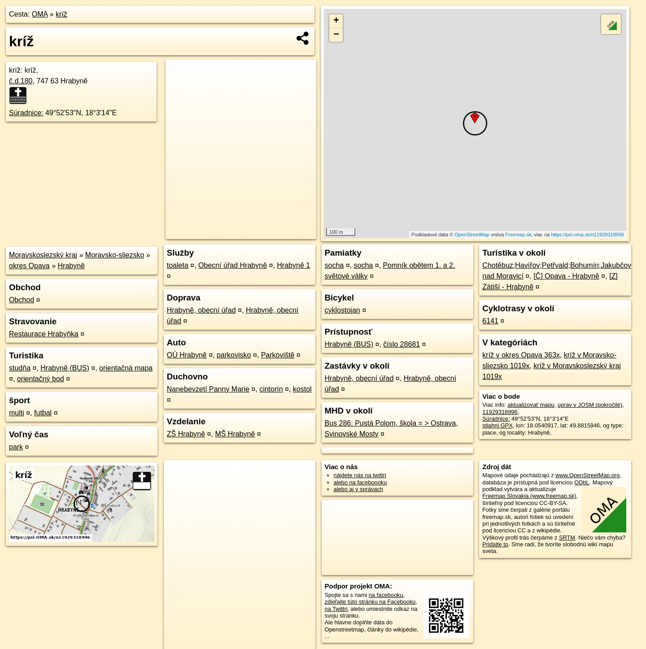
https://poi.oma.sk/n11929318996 (587, 234)
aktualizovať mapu (530, 404)
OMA (40, 14)
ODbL (581, 482)
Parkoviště (278, 355)
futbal (43, 413)
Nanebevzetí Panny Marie (208, 389)
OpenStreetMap (471, 234)
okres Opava (29, 266)
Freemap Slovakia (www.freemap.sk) (529, 495)
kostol (302, 389)
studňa (20, 368)
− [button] (336, 35)
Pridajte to (495, 544)
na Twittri (336, 608)
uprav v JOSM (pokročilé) (590, 404)
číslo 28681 (401, 344)
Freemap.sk (518, 234)
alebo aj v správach (358, 489)
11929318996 (499, 412)
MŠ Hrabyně (235, 434)
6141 (490, 321)
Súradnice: (26, 113)
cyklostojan (342, 310)
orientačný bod (40, 379)
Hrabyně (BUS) (64, 368)
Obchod (21, 300)
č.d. (21, 81)
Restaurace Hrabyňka (44, 334)
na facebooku (386, 595)
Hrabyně (71, 266)
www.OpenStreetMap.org (587, 475)
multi (16, 413)
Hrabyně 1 (293, 265)
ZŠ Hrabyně (186, 434)
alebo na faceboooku (360, 482)
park (16, 447)
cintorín (271, 389)
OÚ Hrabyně (187, 355)
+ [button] (336, 21)
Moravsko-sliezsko (114, 255)
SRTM (567, 537)
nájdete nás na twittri (360, 475)
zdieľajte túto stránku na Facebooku (370, 601)
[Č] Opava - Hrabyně (566, 276)
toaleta (177, 265)
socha (334, 265)
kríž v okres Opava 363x (521, 355)
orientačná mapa (126, 368)
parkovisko (234, 355)
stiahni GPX (497, 425)
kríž (61, 14)
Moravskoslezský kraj (43, 255)
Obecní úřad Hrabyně (232, 265)
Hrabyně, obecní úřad (201, 310)
